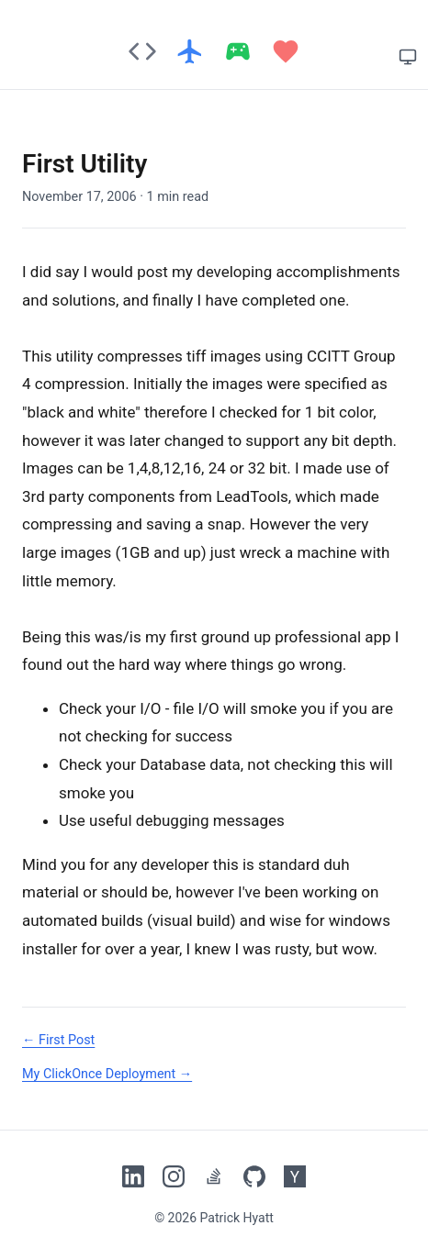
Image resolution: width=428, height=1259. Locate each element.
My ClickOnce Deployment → (107, 1074)
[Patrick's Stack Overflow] (214, 1176)
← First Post (58, 1040)
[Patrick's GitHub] (254, 1176)
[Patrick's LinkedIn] (133, 1176)
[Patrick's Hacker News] (295, 1176)
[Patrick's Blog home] (214, 51)
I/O (208, 708)
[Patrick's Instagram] (174, 1176)
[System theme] (408, 57)
